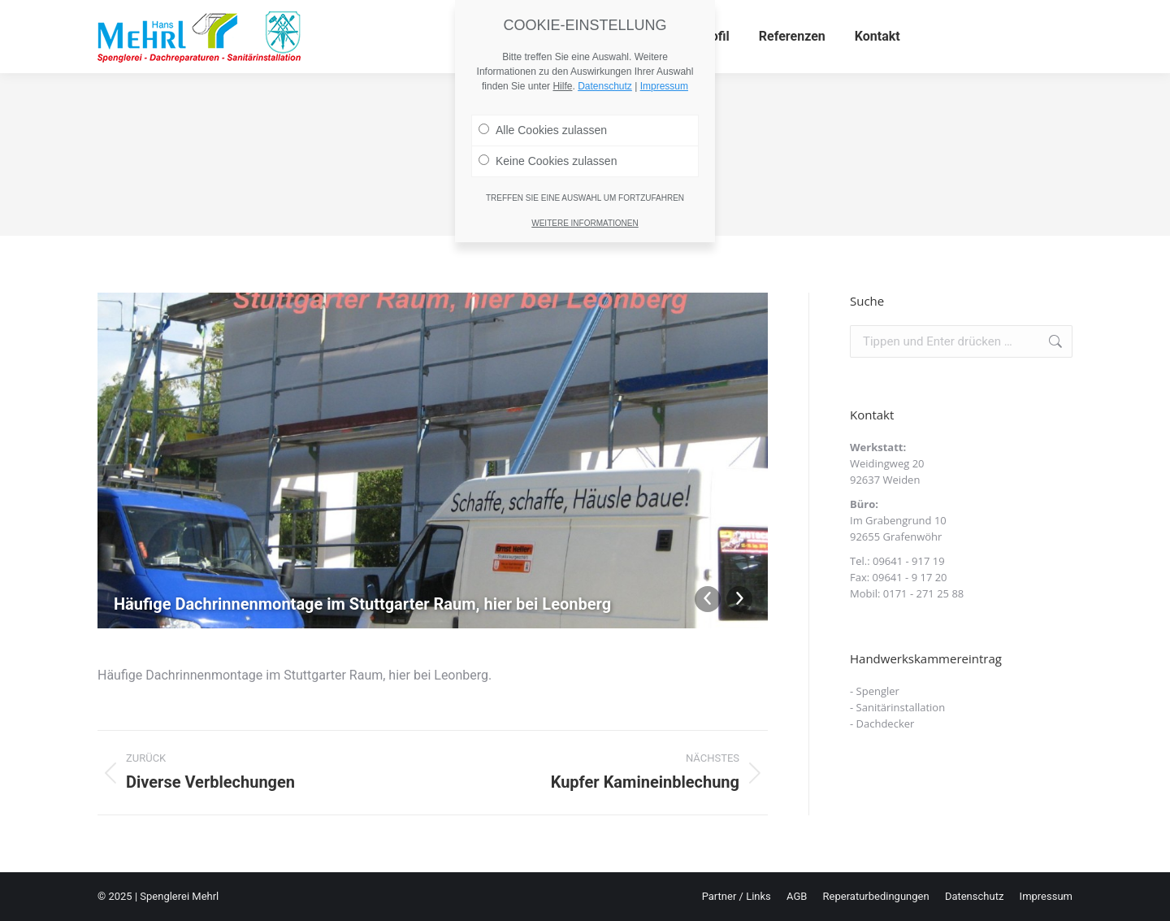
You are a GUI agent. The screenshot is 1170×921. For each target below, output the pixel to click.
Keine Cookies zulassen (548, 95)
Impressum (664, 20)
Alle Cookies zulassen (543, 64)
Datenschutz (605, 20)
